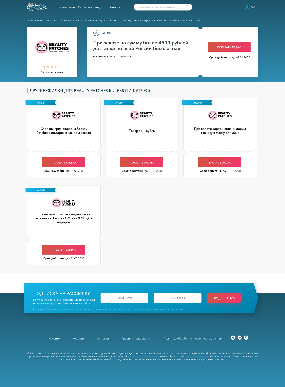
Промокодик (34, 20)
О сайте (54, 338)
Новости (78, 338)
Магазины (53, 20)
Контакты (102, 338)
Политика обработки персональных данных (193, 338)
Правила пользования (136, 338)
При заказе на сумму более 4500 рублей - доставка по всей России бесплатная (153, 20)
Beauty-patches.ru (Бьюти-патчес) (83, 20)
